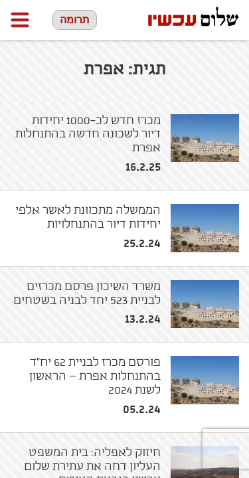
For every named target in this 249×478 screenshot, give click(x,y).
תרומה (75, 19)
